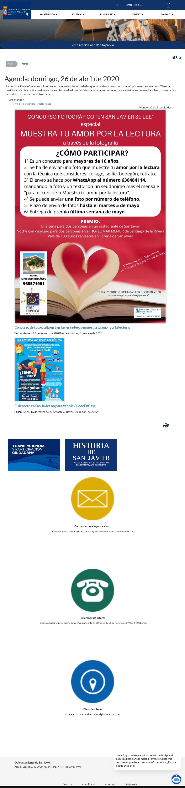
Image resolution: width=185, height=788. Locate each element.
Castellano (134, 5)
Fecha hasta (44, 103)
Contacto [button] (167, 14)
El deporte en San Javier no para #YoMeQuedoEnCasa (54, 406)
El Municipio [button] (108, 14)
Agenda (25, 64)
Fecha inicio (28, 103)
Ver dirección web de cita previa (92, 45)
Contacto (67, 784)
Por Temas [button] (78, 14)
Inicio (10, 64)
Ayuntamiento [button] (48, 14)
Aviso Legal (110, 784)
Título (16, 103)
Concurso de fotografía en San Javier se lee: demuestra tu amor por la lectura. (72, 327)
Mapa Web (131, 784)
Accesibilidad (88, 784)
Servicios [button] (138, 14)
